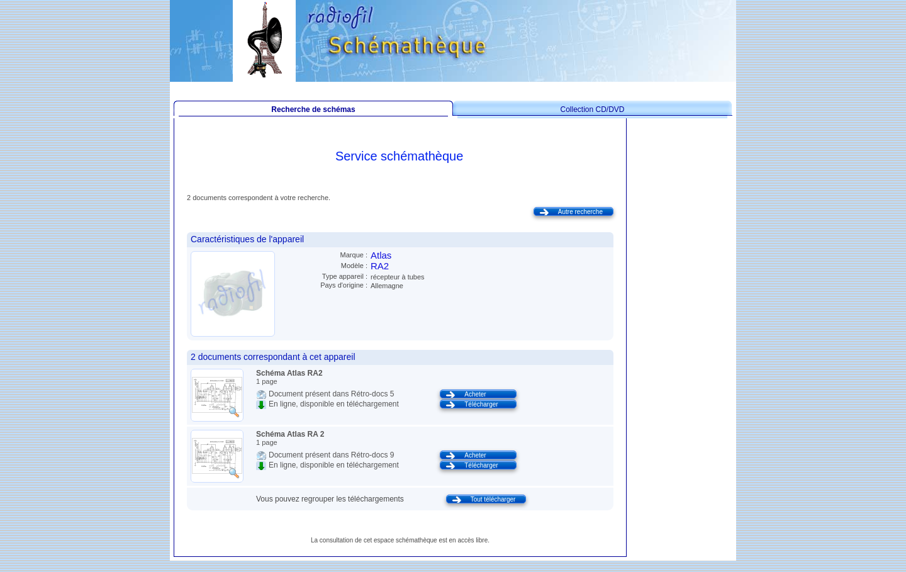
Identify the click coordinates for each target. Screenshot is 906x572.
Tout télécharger (493, 499)
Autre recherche (580, 211)
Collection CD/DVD (592, 109)
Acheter (475, 394)
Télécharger (481, 404)
